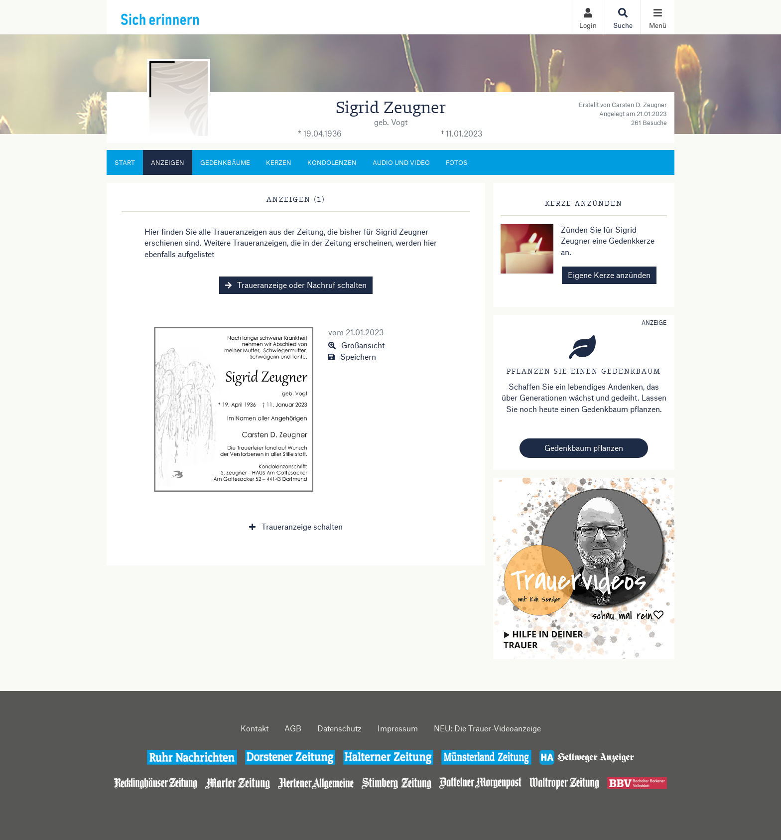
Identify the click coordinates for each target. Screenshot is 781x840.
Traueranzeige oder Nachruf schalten (296, 284)
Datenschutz (339, 728)
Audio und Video (401, 162)
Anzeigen (167, 162)
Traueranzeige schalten (295, 526)
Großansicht (356, 345)
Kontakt (254, 728)
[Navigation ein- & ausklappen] (657, 17)
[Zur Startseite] (182, 16)
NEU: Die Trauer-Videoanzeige (487, 728)
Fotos (457, 162)
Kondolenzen (332, 162)
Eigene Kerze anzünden (609, 275)
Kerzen (278, 162)
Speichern (352, 356)
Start (125, 162)
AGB (292, 728)
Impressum (398, 728)
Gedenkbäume (225, 162)
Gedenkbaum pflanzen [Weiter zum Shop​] (583, 447)
